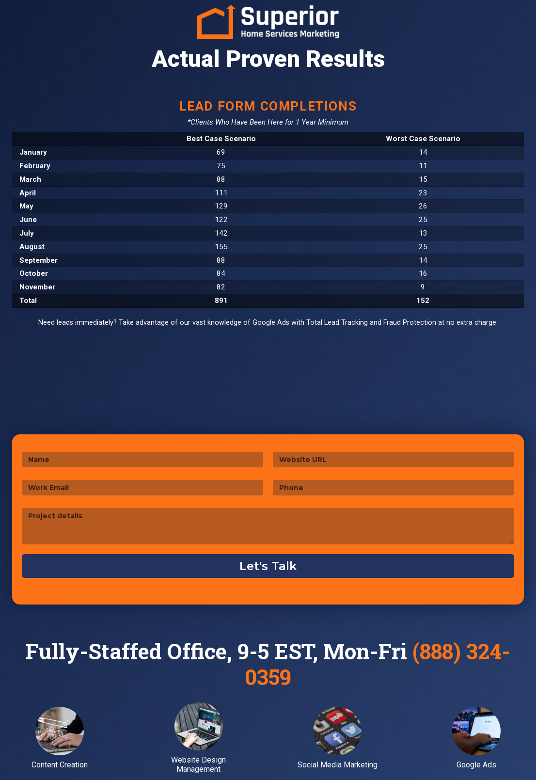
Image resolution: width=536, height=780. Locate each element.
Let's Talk (268, 566)
